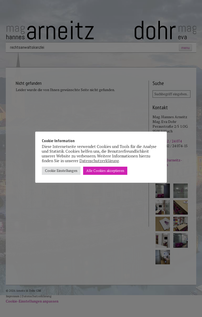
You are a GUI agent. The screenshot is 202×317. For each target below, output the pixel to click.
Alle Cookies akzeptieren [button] (105, 170)
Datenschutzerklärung (99, 160)
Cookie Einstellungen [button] (61, 170)
